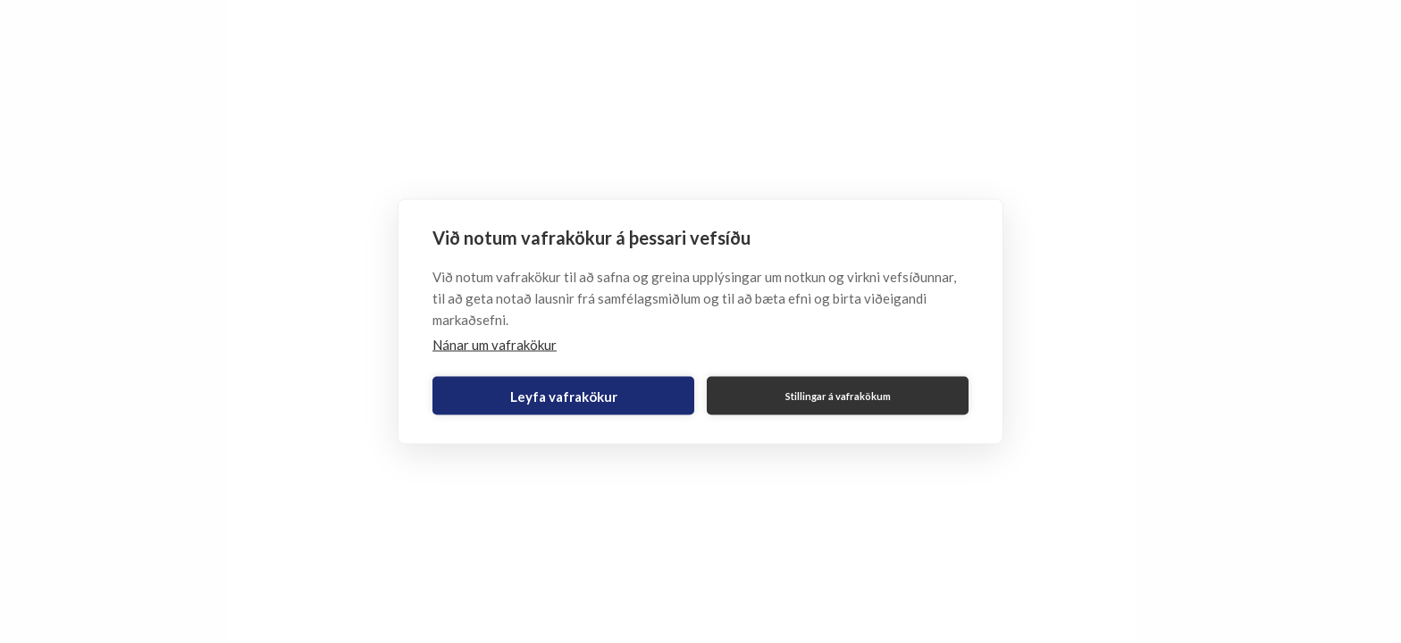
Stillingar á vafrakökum (838, 395)
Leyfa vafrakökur (563, 396)
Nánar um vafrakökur (494, 345)
